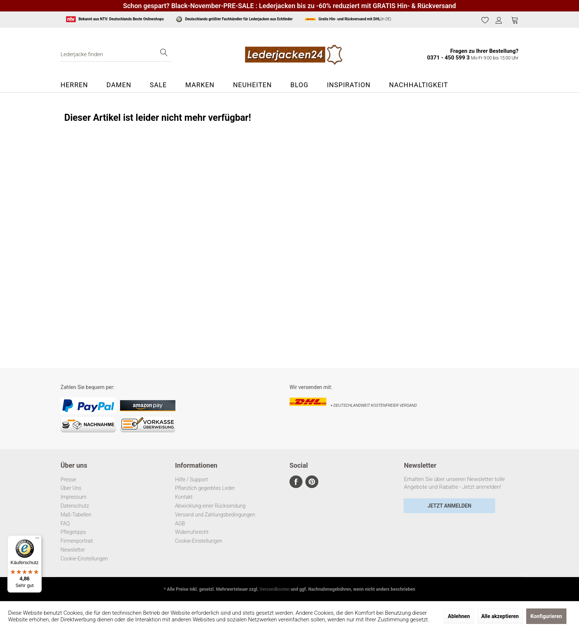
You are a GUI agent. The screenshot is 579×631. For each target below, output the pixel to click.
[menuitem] (485, 20)
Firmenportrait (77, 541)
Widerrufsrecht (192, 532)
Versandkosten (275, 589)
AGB (180, 523)
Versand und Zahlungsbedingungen (215, 515)
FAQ (65, 523)
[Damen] (118, 85)
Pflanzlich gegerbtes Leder (205, 488)
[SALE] (158, 85)
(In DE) (348, 19)
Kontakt (184, 497)
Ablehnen (459, 616)
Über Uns (71, 488)
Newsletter (73, 550)
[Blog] (299, 85)
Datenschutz (75, 506)
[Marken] (200, 85)
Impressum (73, 497)
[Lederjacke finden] (116, 54)
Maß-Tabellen (76, 515)
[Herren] (79, 85)
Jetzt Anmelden (450, 506)
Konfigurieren (546, 616)
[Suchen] (164, 54)
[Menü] (37, 539)
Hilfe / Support (191, 479)
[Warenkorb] (514, 20)
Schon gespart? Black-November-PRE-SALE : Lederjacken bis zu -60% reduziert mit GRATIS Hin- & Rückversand (289, 6)
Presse (68, 479)
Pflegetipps (73, 532)
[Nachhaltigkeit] (418, 85)
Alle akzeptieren (500, 616)
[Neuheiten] (252, 85)
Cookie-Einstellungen (84, 559)
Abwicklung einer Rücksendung (210, 506)
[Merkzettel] (485, 20)
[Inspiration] (349, 85)
